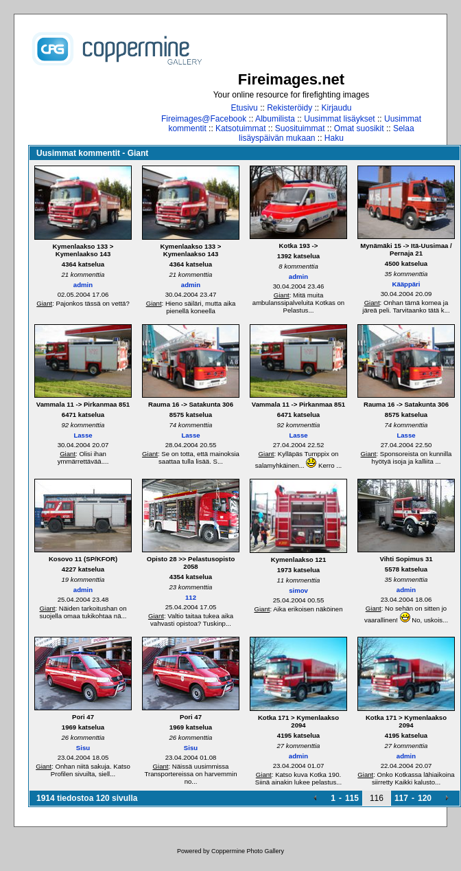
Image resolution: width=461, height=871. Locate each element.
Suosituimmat (300, 128)
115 (352, 798)
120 (425, 798)
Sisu (83, 747)
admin (83, 285)
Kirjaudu (337, 108)
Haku (334, 138)
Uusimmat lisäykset (339, 119)
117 (401, 798)
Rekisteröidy (289, 108)
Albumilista (275, 119)
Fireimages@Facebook (203, 119)
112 (190, 597)
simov (298, 590)
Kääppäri (406, 284)
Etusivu (243, 108)
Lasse (82, 435)
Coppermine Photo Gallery (247, 851)
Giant (44, 303)
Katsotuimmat (240, 128)
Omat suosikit (359, 128)
